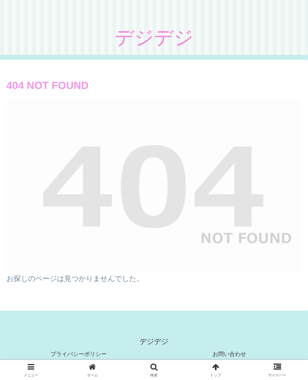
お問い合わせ (229, 354)
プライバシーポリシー (79, 354)
